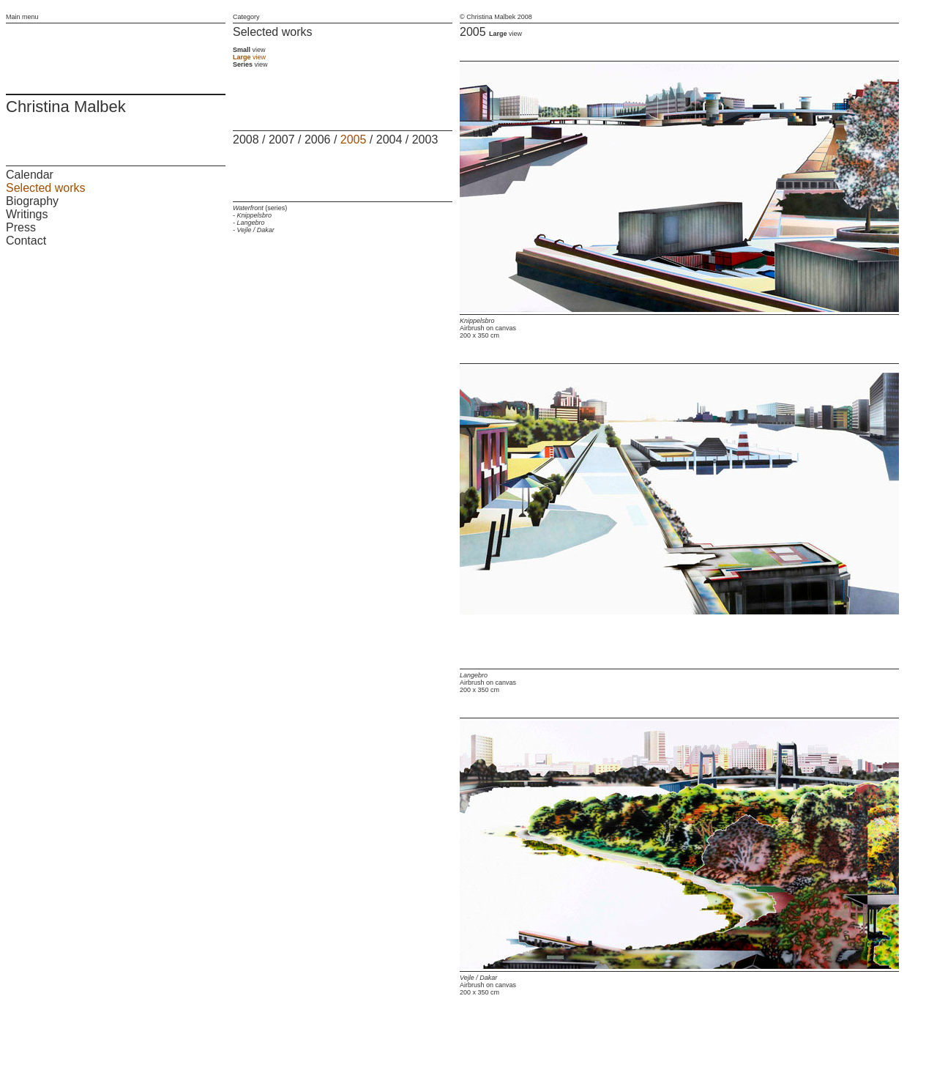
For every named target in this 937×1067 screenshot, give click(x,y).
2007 (282, 139)
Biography (32, 201)
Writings (27, 214)
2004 (389, 139)
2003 (425, 139)
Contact (26, 240)
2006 (318, 139)
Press (21, 227)
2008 (246, 139)
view (249, 49)
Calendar (29, 174)
